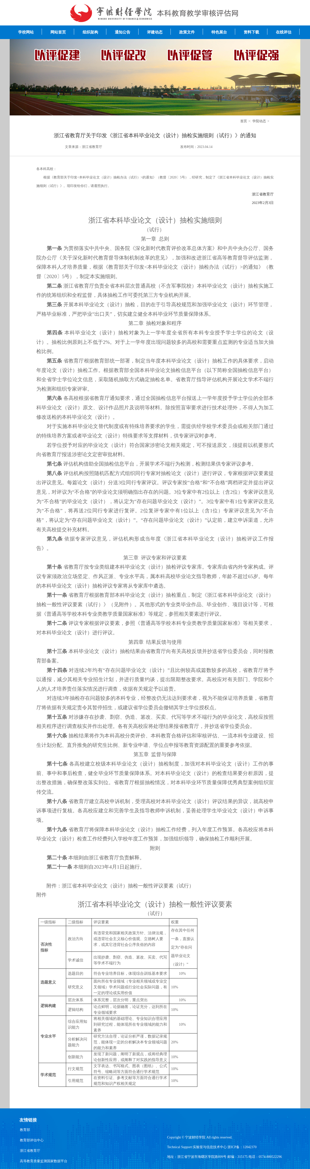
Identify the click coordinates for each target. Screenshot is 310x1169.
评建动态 (155, 32)
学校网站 (26, 32)
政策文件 (187, 32)
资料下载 (251, 32)
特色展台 (219, 32)
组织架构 (90, 32)
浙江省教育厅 (263, 194)
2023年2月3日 (263, 203)
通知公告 (122, 32)
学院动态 (259, 121)
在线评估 (283, 32)
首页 (243, 121)
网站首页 (58, 32)
